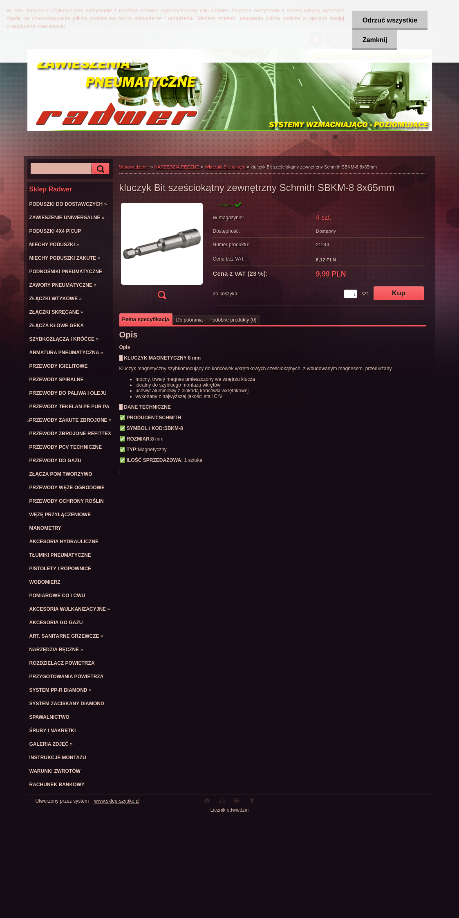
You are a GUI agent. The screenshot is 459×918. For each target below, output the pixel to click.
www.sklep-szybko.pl (117, 801)
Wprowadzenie (134, 166)
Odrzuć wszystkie (390, 20)
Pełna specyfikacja (145, 319)
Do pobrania (189, 320)
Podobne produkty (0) (232, 320)
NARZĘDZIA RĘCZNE (177, 166)
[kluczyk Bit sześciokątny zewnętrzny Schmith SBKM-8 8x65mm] (161, 253)
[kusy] (350, 294)
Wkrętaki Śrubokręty (225, 166)
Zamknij (375, 39)
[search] (99, 169)
